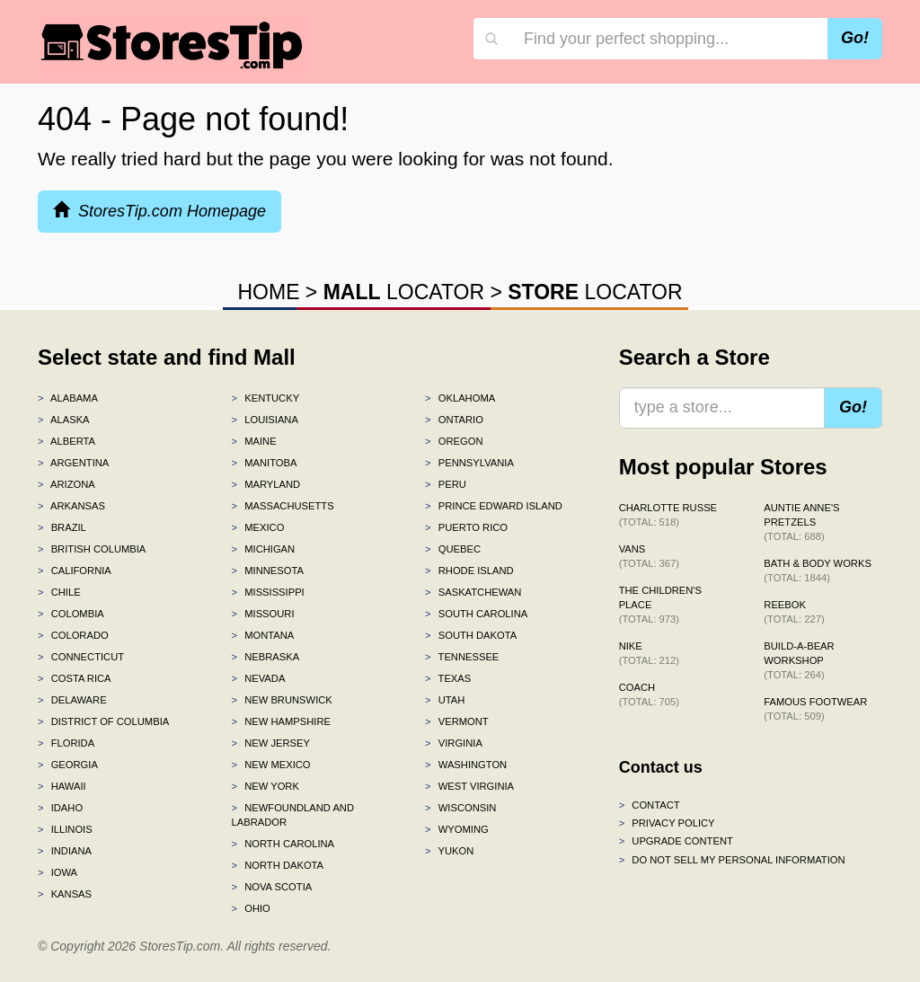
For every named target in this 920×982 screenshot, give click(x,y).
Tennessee (462, 656)
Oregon (453, 441)
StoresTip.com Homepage (159, 210)
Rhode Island (469, 570)
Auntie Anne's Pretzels (801, 522)
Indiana (65, 850)
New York (265, 786)
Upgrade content (676, 841)
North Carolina (283, 843)
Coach (649, 694)
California (74, 570)
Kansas (65, 894)
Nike (649, 653)
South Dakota (471, 635)
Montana (263, 635)
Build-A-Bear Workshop (799, 660)
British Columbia (92, 549)
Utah (444, 699)
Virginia (453, 743)
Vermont (457, 721)
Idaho (60, 807)
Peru (445, 484)
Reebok (794, 611)
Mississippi (268, 592)
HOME (268, 292)
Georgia (68, 764)
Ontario (454, 419)
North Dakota (278, 865)
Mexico (258, 527)
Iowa (57, 872)
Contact (649, 805)
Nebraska (266, 656)
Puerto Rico (466, 527)
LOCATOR (403, 292)
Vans (649, 556)
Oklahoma (460, 398)
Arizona (66, 484)
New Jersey (271, 743)
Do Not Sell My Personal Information (732, 859)
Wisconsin (460, 807)
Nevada (259, 678)
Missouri (263, 613)
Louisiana (265, 419)
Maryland (266, 484)
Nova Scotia (272, 886)
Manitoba (264, 462)
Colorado (73, 635)
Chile (59, 592)
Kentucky (266, 398)
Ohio (251, 908)
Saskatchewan (473, 592)
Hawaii (62, 786)
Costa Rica (74, 678)
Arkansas (71, 505)
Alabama (68, 398)
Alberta (66, 441)
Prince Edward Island (493, 505)
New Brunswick (282, 699)
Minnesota (268, 570)
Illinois (65, 829)
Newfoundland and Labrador (293, 814)
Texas (448, 678)
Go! (855, 38)
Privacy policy (667, 823)
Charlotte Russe (668, 514)
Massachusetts (283, 505)
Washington (466, 764)
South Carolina (476, 613)
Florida (66, 743)
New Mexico (271, 764)
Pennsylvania (469, 462)
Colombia (71, 613)
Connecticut (81, 656)
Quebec (453, 549)
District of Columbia (103, 721)
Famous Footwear (815, 708)
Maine (254, 441)
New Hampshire (281, 721)
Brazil (62, 527)
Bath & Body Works (817, 570)
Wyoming (457, 829)
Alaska (64, 419)
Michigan (264, 549)
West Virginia (469, 786)
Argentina (73, 462)
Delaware (72, 699)
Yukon (449, 850)
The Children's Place (660, 604)
